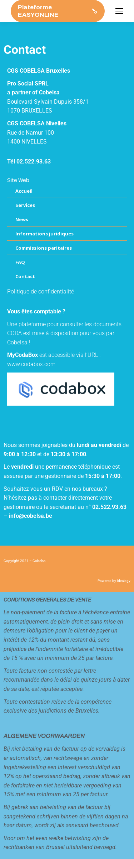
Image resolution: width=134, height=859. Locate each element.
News (21, 219)
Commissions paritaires (43, 248)
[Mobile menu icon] (119, 11)
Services (25, 205)
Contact (25, 276)
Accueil (24, 191)
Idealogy (123, 581)
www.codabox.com (31, 364)
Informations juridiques (44, 233)
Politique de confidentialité (40, 291)
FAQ (20, 262)
